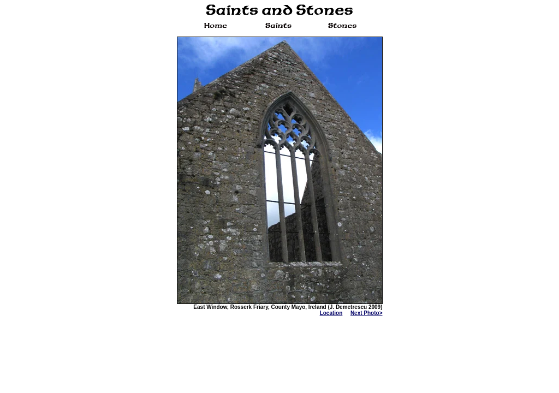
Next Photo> (366, 313)
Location (331, 313)
